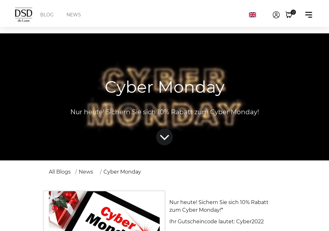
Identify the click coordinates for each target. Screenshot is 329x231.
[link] (276, 15)
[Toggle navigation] (309, 15)
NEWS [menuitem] (74, 15)
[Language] (258, 14)
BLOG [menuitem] (47, 15)
